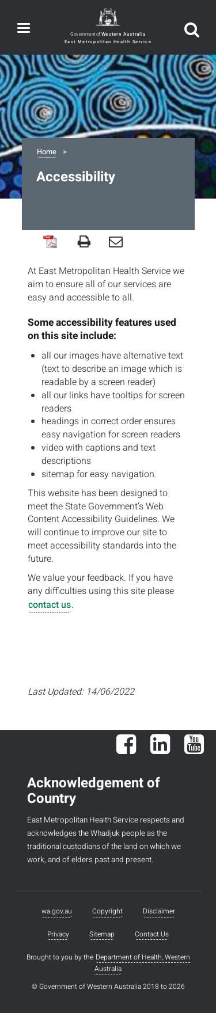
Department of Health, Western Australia (142, 963)
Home (46, 152)
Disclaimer (159, 911)
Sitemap (102, 934)
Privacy (58, 934)
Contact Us (152, 934)
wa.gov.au (56, 911)
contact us (49, 605)
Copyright (107, 911)
